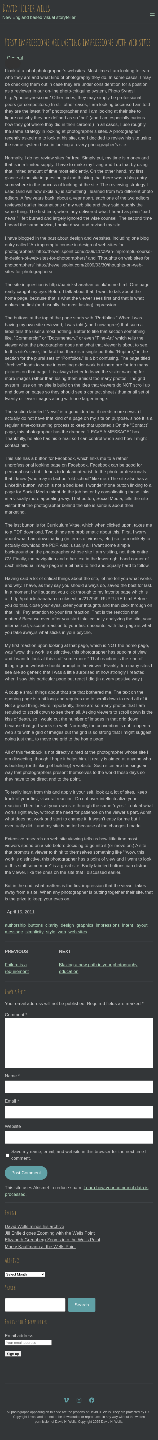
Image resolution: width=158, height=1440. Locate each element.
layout (141, 925)
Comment (16, 1014)
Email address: (19, 1335)
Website (13, 1126)
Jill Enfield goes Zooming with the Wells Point (50, 1233)
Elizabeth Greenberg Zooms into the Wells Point (52, 1239)
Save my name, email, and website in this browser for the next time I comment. (79, 1155)
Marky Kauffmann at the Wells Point (40, 1246)
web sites (77, 931)
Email (12, 1101)
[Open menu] (152, 14)
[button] (13, 63)
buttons (35, 925)
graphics (84, 925)
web (62, 931)
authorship (15, 925)
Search (82, 1304)
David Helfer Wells (26, 8)
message (14, 931)
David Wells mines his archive (34, 1226)
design (67, 925)
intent (127, 925)
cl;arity (51, 925)
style (50, 931)
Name (12, 1075)
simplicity (34, 931)
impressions (108, 925)
